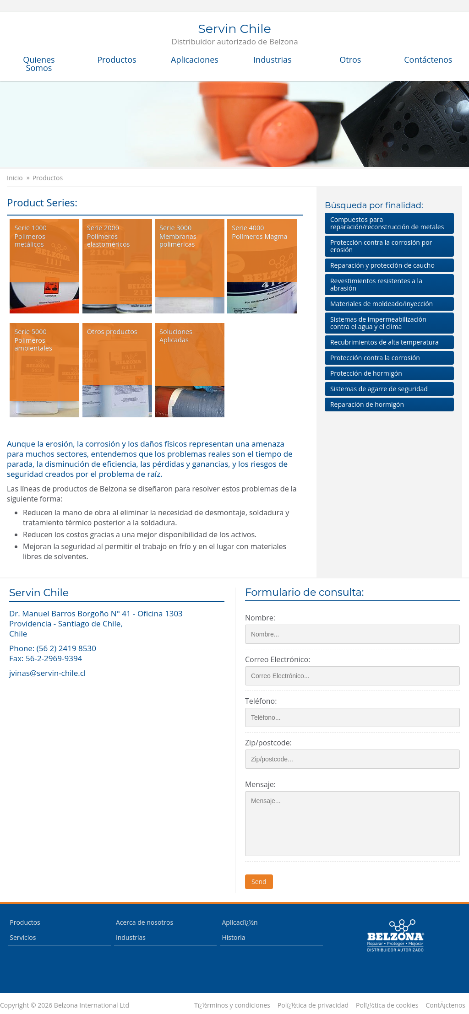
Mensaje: (263, 784)
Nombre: (263, 617)
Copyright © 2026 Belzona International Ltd (64, 1005)
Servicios (23, 937)
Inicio (15, 178)
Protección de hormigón (366, 373)
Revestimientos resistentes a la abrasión (376, 284)
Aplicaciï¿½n (240, 922)
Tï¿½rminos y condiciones (232, 1005)
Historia (233, 937)
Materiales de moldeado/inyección (381, 303)
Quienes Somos (39, 63)
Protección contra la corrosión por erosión (381, 246)
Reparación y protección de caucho (382, 265)
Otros (350, 59)
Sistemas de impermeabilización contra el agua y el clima (378, 323)
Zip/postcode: (271, 742)
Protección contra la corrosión (375, 357)
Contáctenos (428, 59)
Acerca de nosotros (144, 922)
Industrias (272, 59)
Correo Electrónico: (280, 659)
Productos (116, 59)
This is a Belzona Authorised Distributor (395, 935)
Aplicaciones (194, 59)
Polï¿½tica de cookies (387, 1005)
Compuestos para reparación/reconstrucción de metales (387, 223)
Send (261, 881)
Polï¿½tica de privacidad (313, 1005)
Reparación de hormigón (367, 404)
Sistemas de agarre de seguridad (379, 388)
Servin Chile (234, 35)
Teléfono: (263, 701)
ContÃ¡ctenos (445, 1005)
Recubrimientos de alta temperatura (384, 342)
